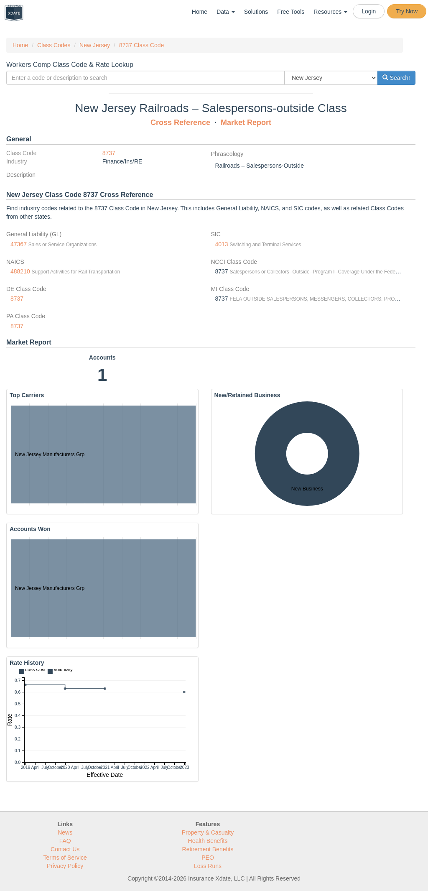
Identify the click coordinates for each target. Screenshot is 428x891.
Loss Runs (208, 866)
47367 (18, 244)
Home (199, 11)
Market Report (246, 122)
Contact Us (65, 849)
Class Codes (53, 45)
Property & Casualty (208, 832)
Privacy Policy (65, 866)
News (65, 832)
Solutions (256, 11)
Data (225, 11)
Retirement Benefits (208, 849)
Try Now (407, 11)
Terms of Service (65, 857)
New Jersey (94, 45)
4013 (221, 244)
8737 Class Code (141, 45)
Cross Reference (180, 122)
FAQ (65, 840)
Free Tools (290, 11)
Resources (330, 11)
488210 (20, 271)
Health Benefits (208, 840)
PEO (207, 857)
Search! (396, 77)
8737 (108, 153)
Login (369, 11)
